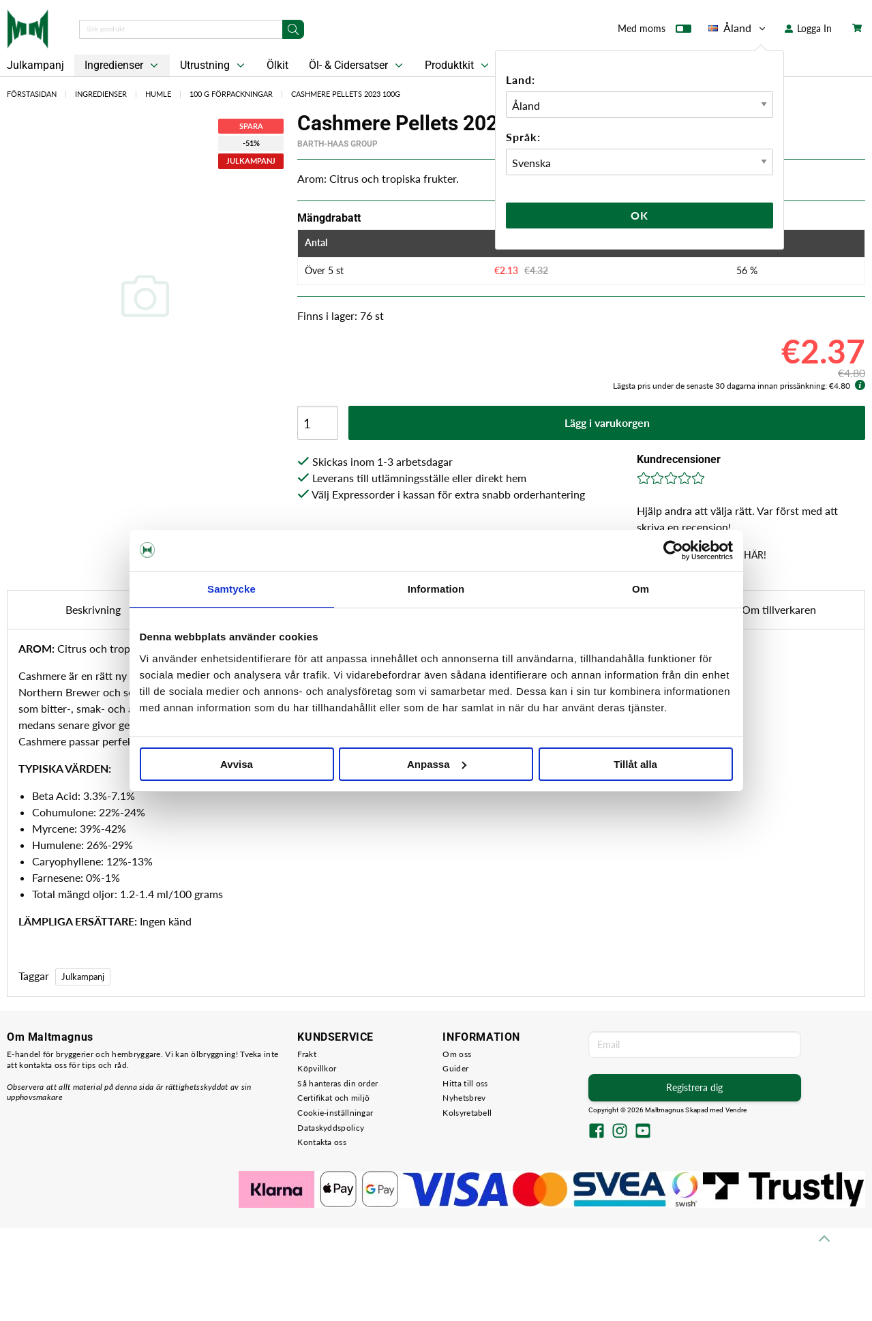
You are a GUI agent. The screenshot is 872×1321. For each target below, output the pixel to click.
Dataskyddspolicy (330, 1128)
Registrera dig (694, 1087)
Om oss (456, 1054)
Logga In (808, 28)
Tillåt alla (635, 764)
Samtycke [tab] (231, 589)
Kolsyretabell (467, 1113)
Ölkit (277, 65)
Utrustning (213, 65)
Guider (455, 1068)
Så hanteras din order (337, 1083)
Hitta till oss (464, 1083)
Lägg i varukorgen (607, 422)
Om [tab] (640, 589)
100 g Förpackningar (231, 93)
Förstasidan (32, 93)
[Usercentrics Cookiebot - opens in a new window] (673, 550)
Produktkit (458, 65)
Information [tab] (436, 589)
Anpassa (436, 764)
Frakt (306, 1054)
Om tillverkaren (779, 609)
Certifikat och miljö (333, 1098)
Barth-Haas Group (337, 144)
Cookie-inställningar (335, 1113)
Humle (158, 93)
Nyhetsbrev (463, 1098)
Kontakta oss (321, 1142)
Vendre (736, 1110)
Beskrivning (93, 609)
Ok (639, 215)
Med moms (654, 31)
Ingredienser (123, 65)
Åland (738, 28)
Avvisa (236, 764)
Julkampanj (82, 976)
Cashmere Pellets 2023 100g (345, 93)
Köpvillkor (316, 1068)
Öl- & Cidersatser (357, 65)
